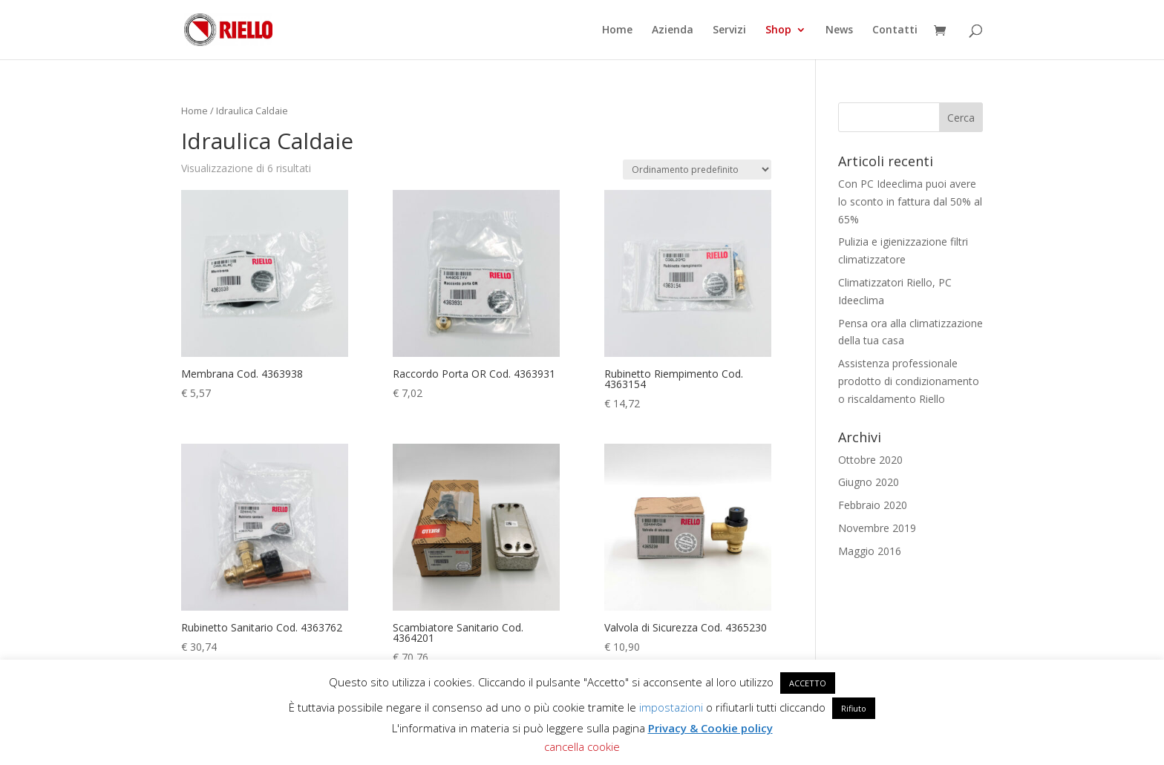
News (839, 30)
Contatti (895, 30)
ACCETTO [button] (807, 683)
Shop (778, 30)
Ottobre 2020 (870, 460)
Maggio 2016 (869, 551)
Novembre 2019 (877, 528)
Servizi (729, 30)
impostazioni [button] (671, 707)
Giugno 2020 (868, 482)
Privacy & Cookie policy (710, 727)
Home (617, 30)
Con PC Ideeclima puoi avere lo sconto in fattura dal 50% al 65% (910, 201)
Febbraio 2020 (872, 505)
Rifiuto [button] (853, 708)
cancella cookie (582, 746)
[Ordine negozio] (697, 170)
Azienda (672, 30)
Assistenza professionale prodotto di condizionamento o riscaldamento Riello (908, 381)
